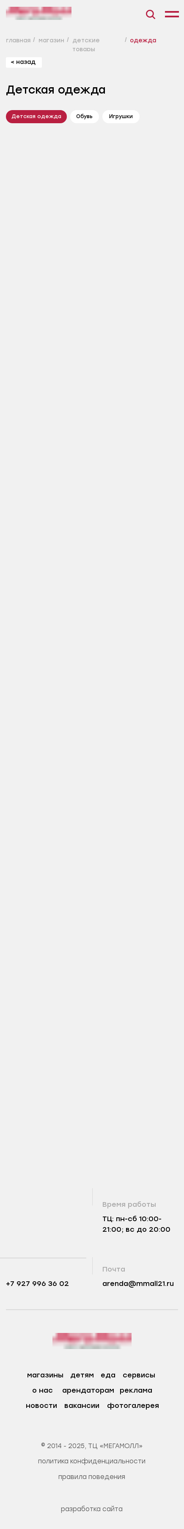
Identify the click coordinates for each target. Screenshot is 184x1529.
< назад (23, 61)
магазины (45, 1375)
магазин (51, 40)
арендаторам (88, 1390)
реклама (136, 1390)
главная (18, 40)
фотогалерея (133, 1406)
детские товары (86, 45)
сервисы (139, 1375)
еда (108, 1375)
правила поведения (91, 1477)
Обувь (84, 116)
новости (41, 1406)
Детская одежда (36, 116)
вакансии (81, 1406)
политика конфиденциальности (92, 1461)
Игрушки (121, 116)
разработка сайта (92, 1509)
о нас (42, 1390)
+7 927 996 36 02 (37, 1284)
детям (82, 1375)
